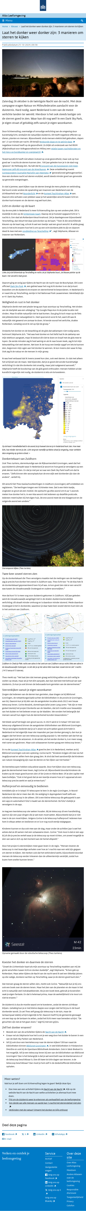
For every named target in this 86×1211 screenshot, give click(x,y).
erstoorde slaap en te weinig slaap (57, 141)
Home (5, 26)
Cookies (70, 1185)
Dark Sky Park (18, 286)
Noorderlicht (30, 193)
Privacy (70, 1201)
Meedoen (71, 1170)
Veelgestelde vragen (51, 1169)
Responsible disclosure (72, 1191)
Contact (48, 1163)
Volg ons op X (53, 1192)
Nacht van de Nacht (55, 1032)
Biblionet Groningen (37, 1045)
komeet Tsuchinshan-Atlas (58, 193)
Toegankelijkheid (75, 1197)
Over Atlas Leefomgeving (73, 1164)
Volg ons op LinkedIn (53, 1184)
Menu (9, 20)
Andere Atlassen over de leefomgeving (74, 1178)
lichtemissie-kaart (31, 214)
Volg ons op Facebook (53, 1176)
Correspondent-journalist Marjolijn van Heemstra (26, 172)
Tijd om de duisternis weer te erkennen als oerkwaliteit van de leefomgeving (45, 1099)
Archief (48, 1158)
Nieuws (14, 26)
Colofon (70, 1205)
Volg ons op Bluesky (53, 1199)
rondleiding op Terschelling (36, 231)
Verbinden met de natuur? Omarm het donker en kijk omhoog (38, 1109)
